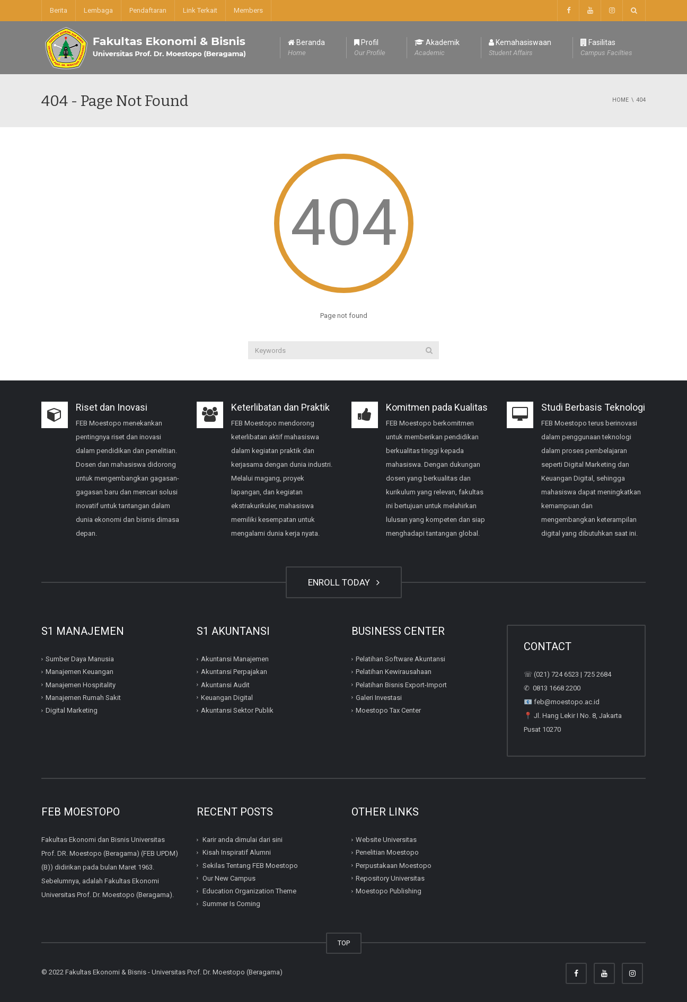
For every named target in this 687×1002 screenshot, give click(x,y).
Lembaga (98, 10)
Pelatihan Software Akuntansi (400, 659)
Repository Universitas (390, 878)
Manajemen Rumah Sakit (83, 698)
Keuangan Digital (227, 698)
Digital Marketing (72, 710)
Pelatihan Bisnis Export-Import (401, 684)
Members (248, 10)
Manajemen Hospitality (81, 684)
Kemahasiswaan (520, 48)
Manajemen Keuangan (79, 672)
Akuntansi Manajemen (235, 659)
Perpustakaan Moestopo (393, 865)
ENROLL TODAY (344, 582)
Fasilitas (606, 48)
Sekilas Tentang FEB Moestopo (250, 865)
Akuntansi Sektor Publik (237, 710)
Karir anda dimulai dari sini (242, 840)
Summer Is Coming (231, 904)
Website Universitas (386, 840)
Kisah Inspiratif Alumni (236, 852)
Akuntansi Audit (225, 684)
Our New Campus (229, 878)
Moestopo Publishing (388, 891)
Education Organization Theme (249, 891)
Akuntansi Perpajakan (234, 672)
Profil (369, 48)
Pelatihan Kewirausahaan (393, 672)
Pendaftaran (147, 10)
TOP (344, 943)
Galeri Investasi (379, 698)
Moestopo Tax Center (388, 710)
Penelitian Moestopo (387, 852)
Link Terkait (200, 10)
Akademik (437, 48)
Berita (58, 10)
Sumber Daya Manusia (80, 659)
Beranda (306, 48)
